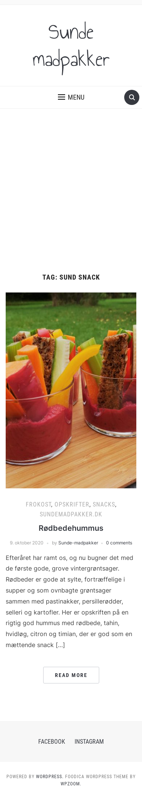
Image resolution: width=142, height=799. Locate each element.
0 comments (119, 543)
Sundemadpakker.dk (71, 514)
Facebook (51, 741)
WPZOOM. (71, 783)
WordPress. (50, 776)
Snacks (104, 504)
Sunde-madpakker (78, 543)
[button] (71, 97)
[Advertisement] (71, 199)
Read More (71, 675)
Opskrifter (72, 504)
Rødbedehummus (71, 528)
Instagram (89, 741)
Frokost (38, 504)
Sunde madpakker (71, 45)
